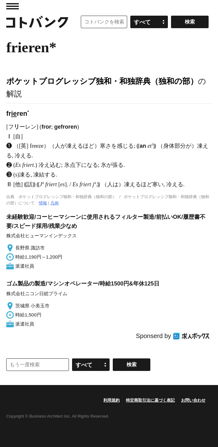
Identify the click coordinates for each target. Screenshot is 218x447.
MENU (12, 6)
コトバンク (37, 22)
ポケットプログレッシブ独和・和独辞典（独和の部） (102, 81)
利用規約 (111, 400)
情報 (43, 203)
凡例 (54, 203)
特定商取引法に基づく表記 (150, 400)
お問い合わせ (193, 400)
